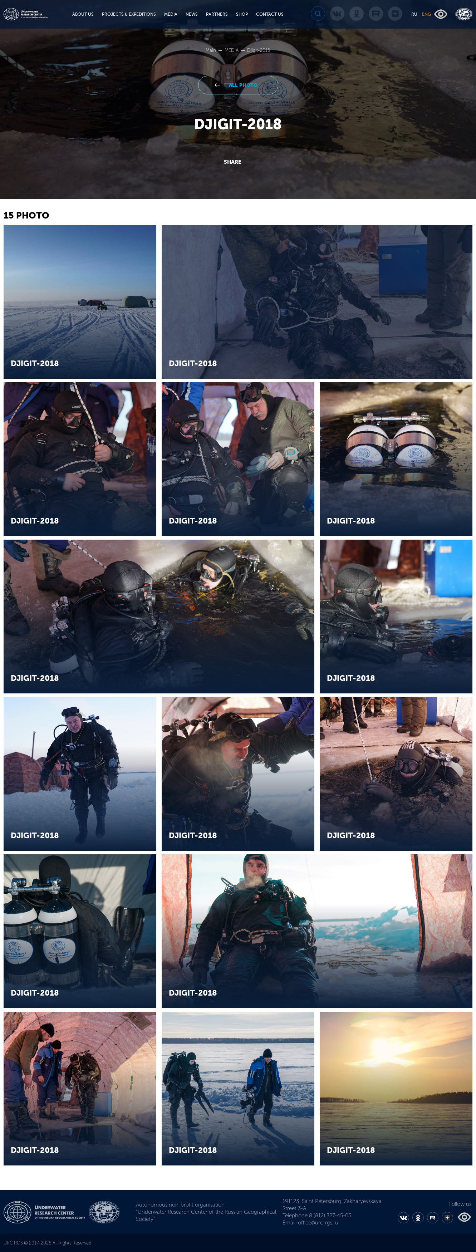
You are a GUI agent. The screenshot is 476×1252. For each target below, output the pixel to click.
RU (414, 14)
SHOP (242, 14)
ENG (426, 14)
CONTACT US (270, 14)
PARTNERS (217, 14)
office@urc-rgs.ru (318, 1222)
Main (211, 50)
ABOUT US (83, 14)
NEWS (192, 14)
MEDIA (170, 14)
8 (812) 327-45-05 (330, 1215)
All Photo (242, 85)
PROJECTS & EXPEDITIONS (129, 14)
